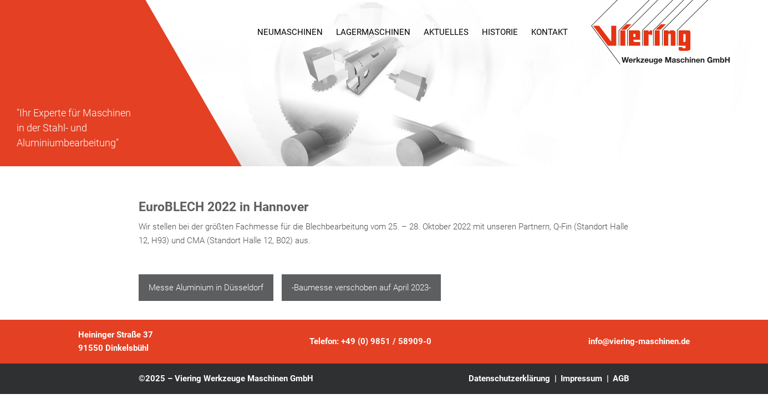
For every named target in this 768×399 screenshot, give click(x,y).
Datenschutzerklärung (509, 378)
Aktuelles (446, 32)
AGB (621, 378)
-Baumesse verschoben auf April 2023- (361, 288)
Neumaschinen (290, 32)
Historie (500, 32)
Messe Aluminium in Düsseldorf (206, 288)
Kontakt (549, 32)
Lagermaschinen (373, 32)
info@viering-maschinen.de (639, 341)
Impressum (581, 378)
